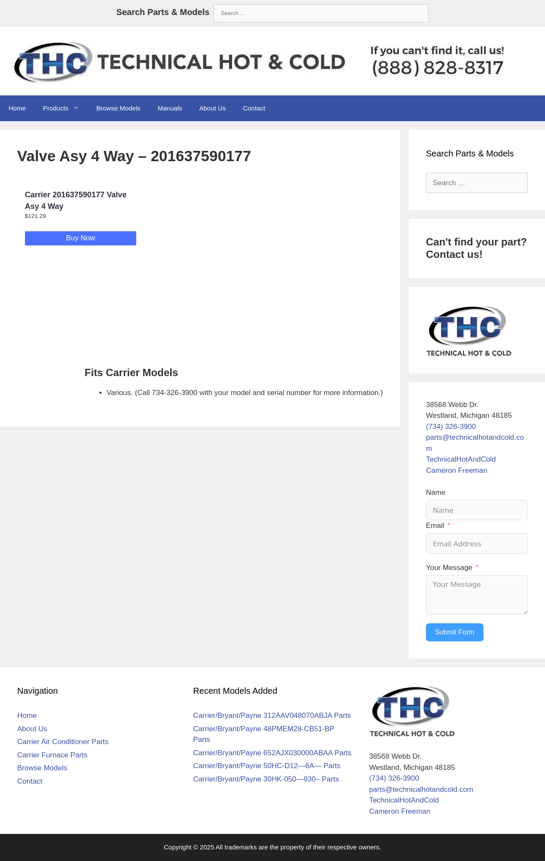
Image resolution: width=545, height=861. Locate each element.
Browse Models (118, 108)
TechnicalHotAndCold (461, 459)
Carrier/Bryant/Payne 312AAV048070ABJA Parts (272, 715)
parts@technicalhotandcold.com (421, 789)
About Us (212, 108)
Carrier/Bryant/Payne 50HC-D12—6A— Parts (266, 766)
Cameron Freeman (456, 470)
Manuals (170, 108)
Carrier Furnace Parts (52, 755)
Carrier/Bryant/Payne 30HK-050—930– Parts (266, 779)
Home (17, 108)
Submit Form (455, 632)
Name (435, 492)
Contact (254, 108)
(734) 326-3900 (451, 427)
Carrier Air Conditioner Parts (63, 742)
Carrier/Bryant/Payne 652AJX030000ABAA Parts (272, 753)
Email (435, 525)
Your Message (449, 568)
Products (65, 108)
